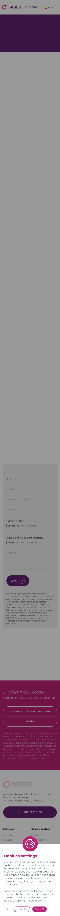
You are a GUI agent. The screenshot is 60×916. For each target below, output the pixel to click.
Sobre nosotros (40, 829)
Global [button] (31, 7)
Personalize (22, 909)
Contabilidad (9, 835)
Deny (9, 909)
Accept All (39, 909)
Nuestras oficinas (39, 840)
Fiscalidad (8, 840)
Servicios (8, 829)
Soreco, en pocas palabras (43, 835)
